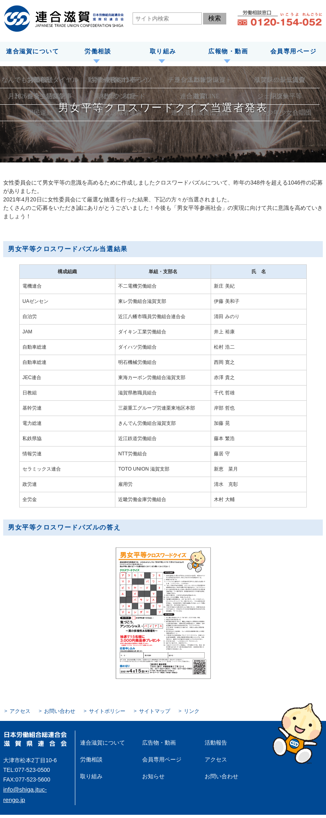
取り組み (163, 51)
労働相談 (97, 51)
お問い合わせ (56, 709)
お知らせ (151, 771)
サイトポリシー (102, 709)
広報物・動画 (227, 51)
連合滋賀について (32, 51)
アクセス (19, 709)
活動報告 (214, 740)
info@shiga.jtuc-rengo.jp (33, 787)
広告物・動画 (156, 740)
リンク (182, 709)
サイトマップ (146, 709)
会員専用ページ (293, 51)
